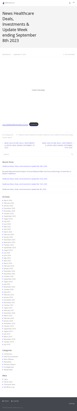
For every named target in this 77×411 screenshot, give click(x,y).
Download (34, 124)
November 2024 (9, 242)
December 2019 (9, 323)
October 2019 (9, 326)
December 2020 (9, 313)
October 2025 (9, 213)
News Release (9, 359)
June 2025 (7, 224)
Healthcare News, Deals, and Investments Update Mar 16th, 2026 (24, 184)
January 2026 (8, 206)
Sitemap (72, 403)
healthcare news (48, 135)
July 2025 (7, 221)
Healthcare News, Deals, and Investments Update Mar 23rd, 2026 (24, 179)
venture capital (7, 137)
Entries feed (8, 382)
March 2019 (8, 337)
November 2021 (9, 302)
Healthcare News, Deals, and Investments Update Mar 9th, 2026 (24, 189)
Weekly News (8, 370)
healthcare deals (23, 135)
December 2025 (9, 208)
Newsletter (7, 362)
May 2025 (7, 227)
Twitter (6, 401)
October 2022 (9, 289)
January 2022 (8, 297)
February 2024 (9, 266)
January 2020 (8, 321)
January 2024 (8, 268)
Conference (8, 354)
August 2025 (8, 219)
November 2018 (9, 339)
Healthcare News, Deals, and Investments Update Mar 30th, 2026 (24, 166)
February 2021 (9, 310)
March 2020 (8, 316)
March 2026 (8, 200)
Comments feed (9, 384)
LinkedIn (16, 401)
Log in (6, 379)
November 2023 (9, 274)
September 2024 (10, 248)
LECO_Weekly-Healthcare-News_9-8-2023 (15, 124)
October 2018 (9, 342)
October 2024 (9, 245)
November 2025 (9, 211)
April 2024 (7, 261)
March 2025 (8, 232)
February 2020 (9, 318)
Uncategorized (8, 135)
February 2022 (9, 295)
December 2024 (9, 240)
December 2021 (9, 300)
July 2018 (7, 344)
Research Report (10, 364)
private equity (68, 135)
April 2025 (7, 229)
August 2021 (8, 308)
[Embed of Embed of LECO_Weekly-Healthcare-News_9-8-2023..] (38, 90)
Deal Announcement (11, 357)
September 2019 (10, 329)
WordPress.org (9, 387)
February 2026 (9, 203)
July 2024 (7, 253)
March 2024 (8, 263)
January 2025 (8, 237)
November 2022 (9, 287)
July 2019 (7, 334)
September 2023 (10, 279)
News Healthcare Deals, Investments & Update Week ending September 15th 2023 (57, 145)
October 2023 (9, 276)
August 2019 (8, 331)
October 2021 (9, 305)
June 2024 (7, 255)
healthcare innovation (36, 135)
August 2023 (8, 282)
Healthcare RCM (59, 135)
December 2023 (9, 271)
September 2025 (10, 216)
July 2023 (7, 284)
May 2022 (7, 292)
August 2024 (8, 250)
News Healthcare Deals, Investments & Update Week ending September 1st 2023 (20, 145)
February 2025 (9, 234)
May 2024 (7, 258)
